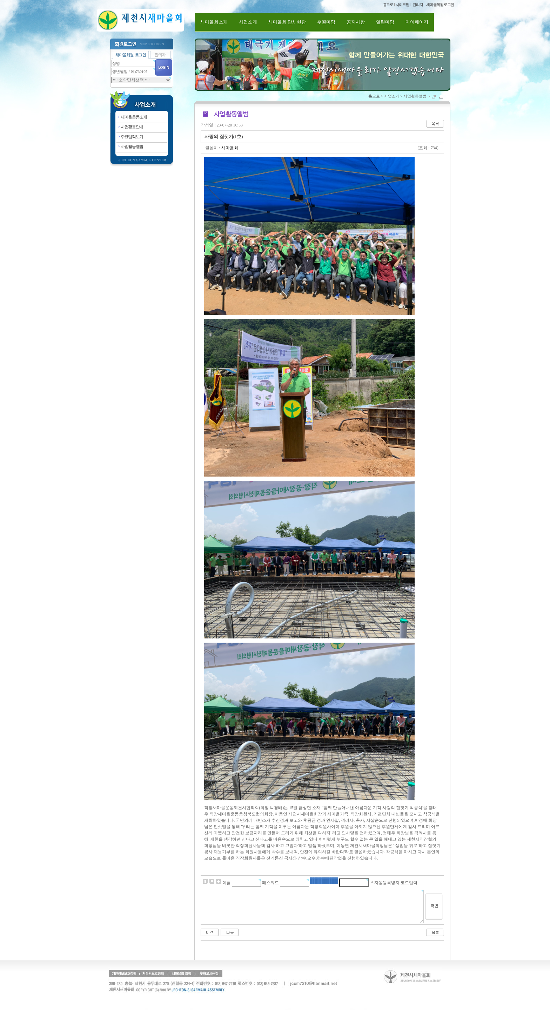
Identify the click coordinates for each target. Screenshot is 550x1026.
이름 (226, 882)
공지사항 (356, 22)
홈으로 (388, 4)
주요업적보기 (132, 136)
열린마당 (385, 22)
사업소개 (248, 22)
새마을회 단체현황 (287, 22)
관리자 (417, 4)
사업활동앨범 (132, 146)
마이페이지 (416, 22)
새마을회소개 (214, 22)
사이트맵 (402, 4)
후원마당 (326, 22)
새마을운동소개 (134, 117)
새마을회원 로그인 (440, 4)
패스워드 (270, 882)
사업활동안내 (132, 126)
